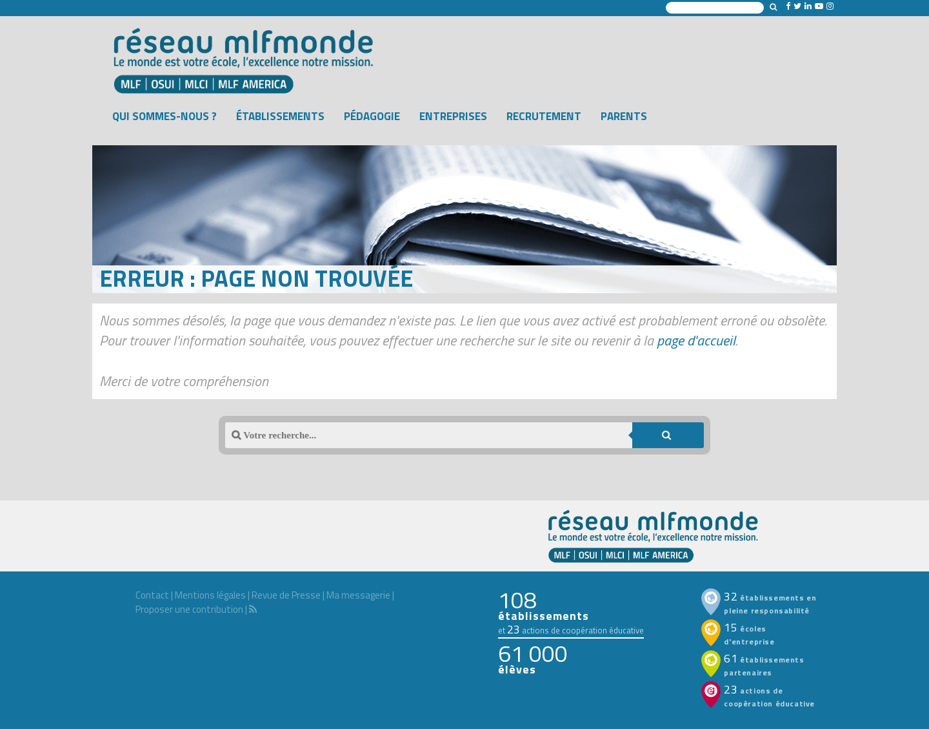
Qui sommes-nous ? (164, 116)
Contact (152, 595)
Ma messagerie (358, 595)
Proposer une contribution (189, 609)
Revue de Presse (286, 595)
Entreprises (453, 116)
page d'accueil (696, 340)
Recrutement (543, 116)
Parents (624, 116)
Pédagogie (372, 116)
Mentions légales (210, 595)
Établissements (280, 116)
